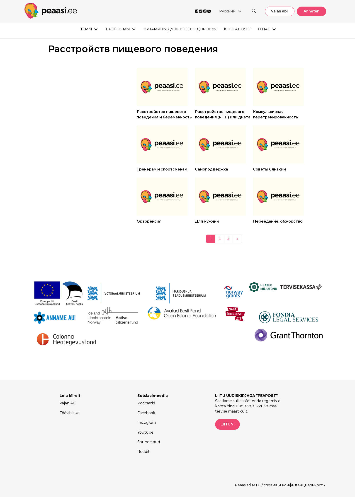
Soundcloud (148, 442)
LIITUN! (227, 424)
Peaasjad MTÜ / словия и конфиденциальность (280, 485)
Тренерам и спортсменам (162, 169)
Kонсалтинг (237, 29)
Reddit (143, 451)
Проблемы (118, 29)
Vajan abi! (280, 11)
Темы (86, 29)
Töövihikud (70, 413)
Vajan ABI (68, 403)
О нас (264, 29)
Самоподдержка (211, 169)
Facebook (146, 413)
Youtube (145, 432)
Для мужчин (207, 221)
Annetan (311, 11)
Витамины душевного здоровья (180, 29)
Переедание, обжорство (278, 221)
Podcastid (146, 403)
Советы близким (269, 169)
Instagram (146, 422)
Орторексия (149, 221)
